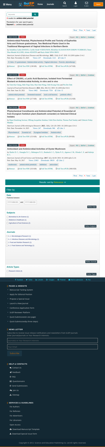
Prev (81, 30)
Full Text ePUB (62, 66)
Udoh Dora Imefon (55, 120)
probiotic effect (65, 95)
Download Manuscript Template (25, 429)
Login (75, 4)
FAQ (12, 377)
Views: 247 (37, 128)
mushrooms (12, 165)
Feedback (15, 372)
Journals (50, 4)
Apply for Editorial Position (21, 294)
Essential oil (26, 132)
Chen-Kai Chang (15, 85)
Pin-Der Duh (67, 85)
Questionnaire (17, 381)
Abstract (12, 66)
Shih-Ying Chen (28, 85)
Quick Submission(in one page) (23, 317)
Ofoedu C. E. (80, 152)
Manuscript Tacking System (21, 290)
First (75, 30)
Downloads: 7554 (46, 90)
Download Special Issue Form (23, 434)
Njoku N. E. (59, 152)
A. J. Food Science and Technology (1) (21, 245)
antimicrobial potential (16, 95)
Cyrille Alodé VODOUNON (40, 50)
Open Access (15, 425)
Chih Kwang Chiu (53, 85)
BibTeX (83, 37)
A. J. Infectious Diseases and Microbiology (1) (23, 239)
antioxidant (54, 165)
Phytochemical (13, 132)
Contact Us (15, 367)
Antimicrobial (56, 132)
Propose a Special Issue (19, 299)
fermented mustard (34, 95)
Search (65, 4)
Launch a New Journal (19, 303)
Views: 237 (37, 58)
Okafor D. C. (14, 152)
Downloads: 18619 (47, 160)
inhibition (43, 165)
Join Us (14, 390)
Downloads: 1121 (49, 58)
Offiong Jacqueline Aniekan (38, 120)
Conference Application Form (22, 308)
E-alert (86, 4)
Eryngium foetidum (41, 132)
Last (94, 30)
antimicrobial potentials (28, 165)
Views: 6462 (33, 90)
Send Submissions (19, 386)
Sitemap (14, 395)
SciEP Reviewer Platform (20, 312)
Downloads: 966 (49, 128)
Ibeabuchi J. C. (49, 152)
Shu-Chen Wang (40, 85)
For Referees (15, 411)
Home (40, 4)
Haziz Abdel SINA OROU (49, 52)
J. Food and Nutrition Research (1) (19, 242)
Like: (61, 58)
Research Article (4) (15, 271)
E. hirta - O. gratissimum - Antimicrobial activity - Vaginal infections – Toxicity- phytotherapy (41, 62)
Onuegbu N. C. (25, 152)
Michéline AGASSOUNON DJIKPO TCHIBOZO (68, 50)
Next (88, 30)
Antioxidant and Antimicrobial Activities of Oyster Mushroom (36, 149)
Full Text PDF (24, 66)
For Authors (15, 406)
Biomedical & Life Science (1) (19, 217)
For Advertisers (16, 415)
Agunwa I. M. (70, 152)
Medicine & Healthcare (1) (17, 220)
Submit (98, 4)
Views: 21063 (33, 160)
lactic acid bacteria (50, 95)
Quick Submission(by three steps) (24, 321)
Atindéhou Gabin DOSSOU (19, 50)
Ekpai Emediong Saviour (18, 120)
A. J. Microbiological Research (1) (19, 236)
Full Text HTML (47, 66)
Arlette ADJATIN (31, 52)
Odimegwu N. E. (37, 152)
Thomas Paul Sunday (70, 120)
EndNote (91, 37)
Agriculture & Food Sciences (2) (19, 223)
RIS (77, 37)
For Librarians (15, 420)
